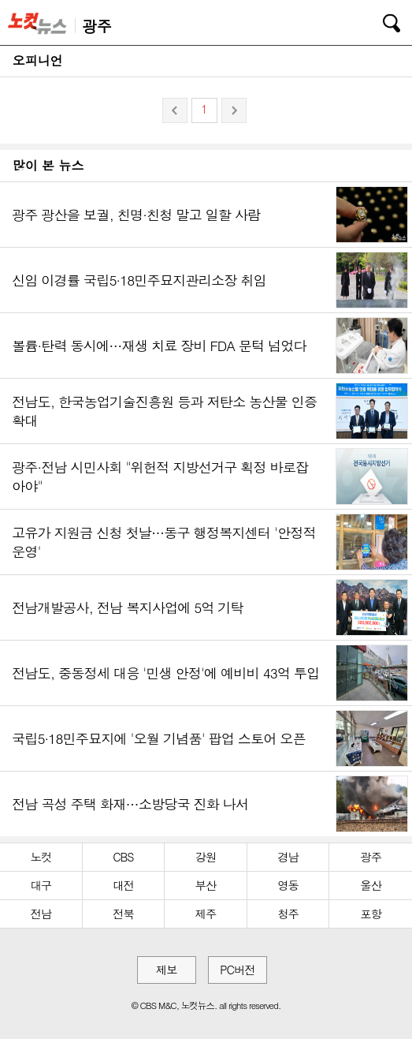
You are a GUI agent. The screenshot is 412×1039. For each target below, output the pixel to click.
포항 (370, 913)
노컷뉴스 (40, 23)
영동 (288, 885)
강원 (206, 857)
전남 (40, 913)
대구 (40, 885)
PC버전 (237, 969)
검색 (380, 20)
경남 (288, 857)
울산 (370, 885)
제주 (206, 913)
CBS (123, 857)
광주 (370, 857)
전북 (123, 913)
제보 (166, 969)
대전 (123, 885)
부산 (206, 885)
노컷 (40, 857)
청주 (288, 913)
